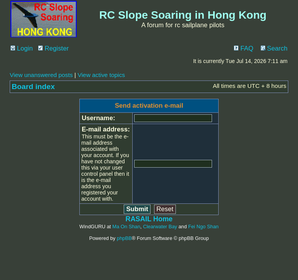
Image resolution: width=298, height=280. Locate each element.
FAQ (243, 48)
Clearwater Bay (160, 226)
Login (22, 48)
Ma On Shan (126, 226)
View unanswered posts (41, 75)
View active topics (101, 75)
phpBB (124, 238)
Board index (33, 86)
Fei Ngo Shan (203, 226)
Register (53, 48)
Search (274, 48)
